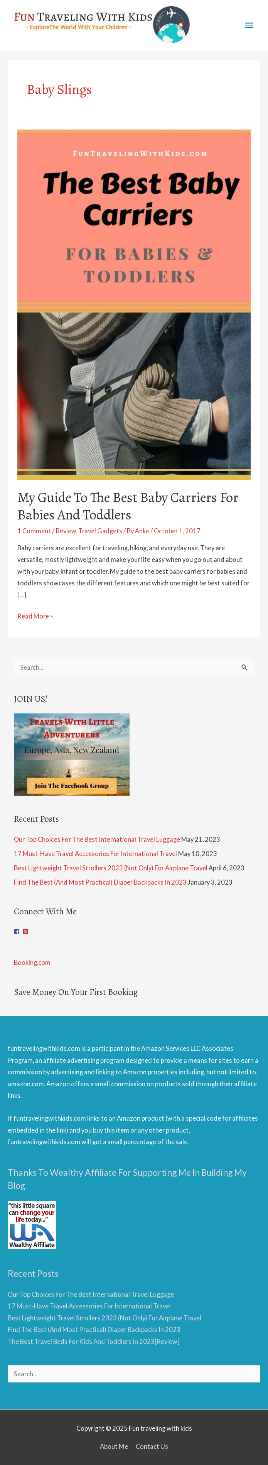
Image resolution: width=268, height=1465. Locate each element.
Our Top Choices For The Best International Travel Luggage (97, 839)
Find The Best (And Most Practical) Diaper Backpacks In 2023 (100, 882)
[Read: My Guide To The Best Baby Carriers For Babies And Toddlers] (134, 303)
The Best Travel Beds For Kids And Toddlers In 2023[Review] (94, 1341)
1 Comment (34, 530)
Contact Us (152, 1446)
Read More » (35, 616)
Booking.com (32, 962)
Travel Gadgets (100, 530)
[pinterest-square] (26, 931)
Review (66, 530)
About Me (114, 1446)
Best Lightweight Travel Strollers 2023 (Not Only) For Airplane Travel (110, 868)
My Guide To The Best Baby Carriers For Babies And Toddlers (127, 506)
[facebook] (18, 931)
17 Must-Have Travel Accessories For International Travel (95, 853)
